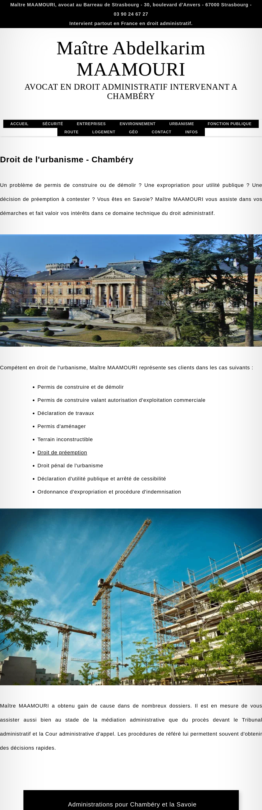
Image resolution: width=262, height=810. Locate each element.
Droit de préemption (62, 511)
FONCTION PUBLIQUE (229, 133)
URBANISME (191, 124)
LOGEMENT (104, 141)
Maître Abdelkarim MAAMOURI (130, 59)
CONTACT (171, 132)
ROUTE (71, 122)
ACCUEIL (29, 123)
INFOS (191, 141)
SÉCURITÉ (53, 114)
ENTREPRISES (91, 114)
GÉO (133, 141)
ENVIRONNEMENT (137, 133)
